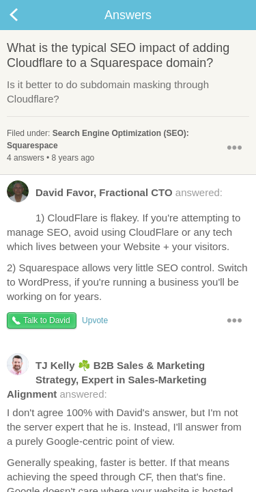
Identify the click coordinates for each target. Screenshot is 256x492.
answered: (115, 195)
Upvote (95, 320)
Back (27, 15)
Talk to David (46, 320)
